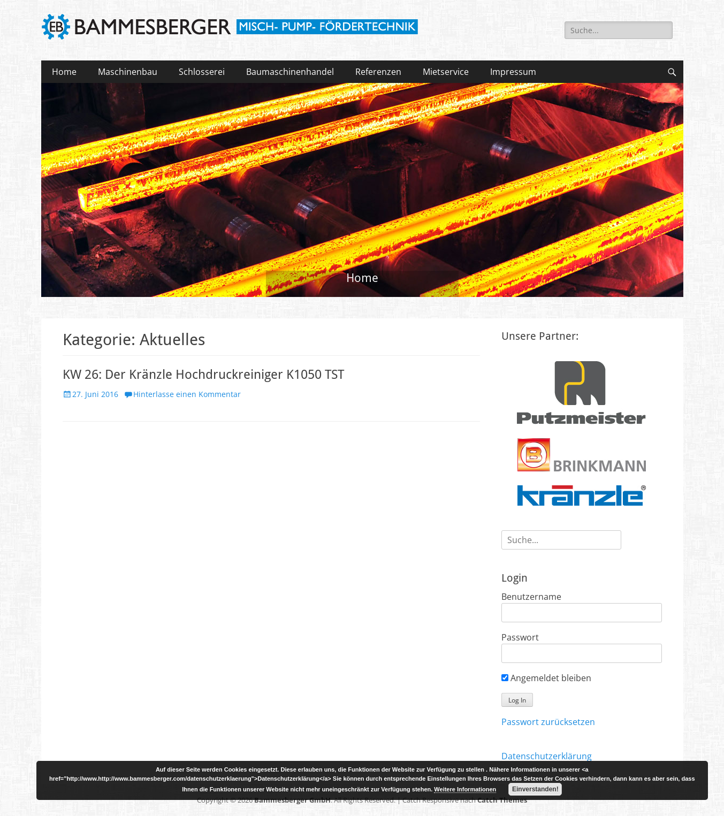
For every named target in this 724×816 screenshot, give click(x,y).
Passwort (520, 637)
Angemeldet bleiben (546, 678)
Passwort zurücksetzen (548, 722)
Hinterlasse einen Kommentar (187, 394)
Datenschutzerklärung (546, 756)
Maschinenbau (127, 72)
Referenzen (378, 72)
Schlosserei (202, 72)
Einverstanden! (535, 789)
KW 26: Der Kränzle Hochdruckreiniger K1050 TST (203, 374)
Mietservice (446, 72)
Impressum (513, 72)
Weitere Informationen (465, 789)
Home (64, 72)
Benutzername (531, 597)
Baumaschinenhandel (290, 72)
